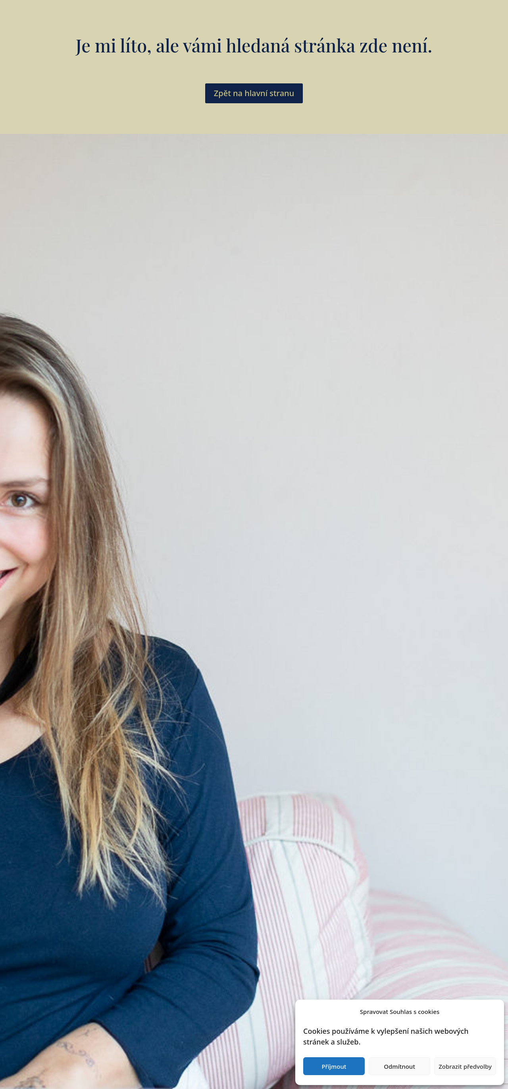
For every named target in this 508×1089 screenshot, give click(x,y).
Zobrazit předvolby (465, 1066)
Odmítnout (399, 1066)
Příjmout (333, 1066)
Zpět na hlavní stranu (254, 93)
